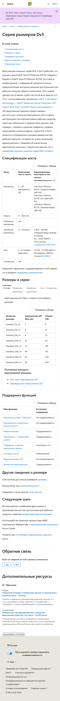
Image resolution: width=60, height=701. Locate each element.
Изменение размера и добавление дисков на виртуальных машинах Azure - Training (29, 594)
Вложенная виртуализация (16, 464)
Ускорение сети (11, 453)
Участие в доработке (24, 672)
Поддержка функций (14, 56)
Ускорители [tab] (51, 288)
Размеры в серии (12, 52)
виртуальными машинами (44, 524)
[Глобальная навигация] (3, 3)
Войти (55, 3)
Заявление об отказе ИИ (17, 668)
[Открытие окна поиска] (48, 3)
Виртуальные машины (28, 26)
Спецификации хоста (14, 49)
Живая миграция (11, 431)
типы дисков (35, 491)
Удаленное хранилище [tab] (31, 290)
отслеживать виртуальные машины (33, 534)
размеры (42, 479)
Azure (12, 26)
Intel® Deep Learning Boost (37, 106)
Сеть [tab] (42, 288)
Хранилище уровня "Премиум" (17, 417)
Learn (4, 26)
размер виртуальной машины (37, 514)
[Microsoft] (30, 4)
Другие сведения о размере (17, 60)
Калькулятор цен (29, 485)
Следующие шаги (12, 63)
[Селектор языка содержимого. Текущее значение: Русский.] (12, 645)
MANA (46, 256)
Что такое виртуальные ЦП (24, 379)
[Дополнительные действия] (55, 26)
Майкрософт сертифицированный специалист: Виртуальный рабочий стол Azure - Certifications (24, 613)
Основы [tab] (7, 288)
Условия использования (16, 688)
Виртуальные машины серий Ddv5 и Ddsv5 (31, 150)
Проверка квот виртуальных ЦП (26, 383)
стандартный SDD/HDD (45, 244)
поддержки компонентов (29, 272)
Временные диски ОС (13, 459)
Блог (8, 672)
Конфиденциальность (15, 676)
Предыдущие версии (40, 668)
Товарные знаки (38, 688)
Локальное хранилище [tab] (18, 290)
